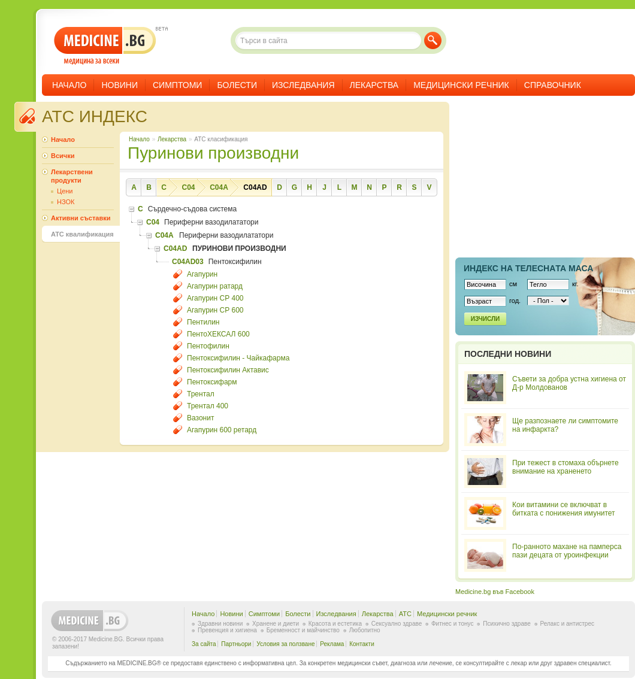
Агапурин (202, 274)
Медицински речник (461, 85)
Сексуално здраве (396, 623)
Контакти (361, 644)
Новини (119, 85)
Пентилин (203, 322)
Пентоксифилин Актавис (228, 370)
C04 (188, 187)
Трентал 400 (207, 406)
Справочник (552, 85)
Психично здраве (507, 623)
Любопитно (364, 630)
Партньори (236, 644)
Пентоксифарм (212, 382)
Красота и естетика (335, 623)
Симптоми (177, 85)
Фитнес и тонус (452, 623)
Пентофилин (208, 346)
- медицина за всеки (105, 46)
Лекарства (374, 85)
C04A (219, 187)
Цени (64, 191)
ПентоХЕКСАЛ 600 (218, 334)
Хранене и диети (275, 623)
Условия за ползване (285, 644)
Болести (237, 85)
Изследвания (303, 85)
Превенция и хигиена (227, 630)
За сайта (204, 644)
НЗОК (65, 201)
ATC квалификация (82, 234)
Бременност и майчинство (303, 630)
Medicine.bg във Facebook (494, 591)
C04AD (255, 187)
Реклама (332, 644)
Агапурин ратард (215, 286)
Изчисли (485, 319)
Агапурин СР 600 (215, 310)
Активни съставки (80, 218)
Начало (69, 85)
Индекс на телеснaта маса (528, 268)
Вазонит (200, 418)
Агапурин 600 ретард (221, 430)
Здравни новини (220, 623)
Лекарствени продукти (72, 176)
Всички (62, 155)
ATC (405, 613)
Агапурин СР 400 (215, 298)
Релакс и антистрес (567, 623)
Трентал (200, 394)
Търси (433, 40)
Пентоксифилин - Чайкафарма (238, 358)
